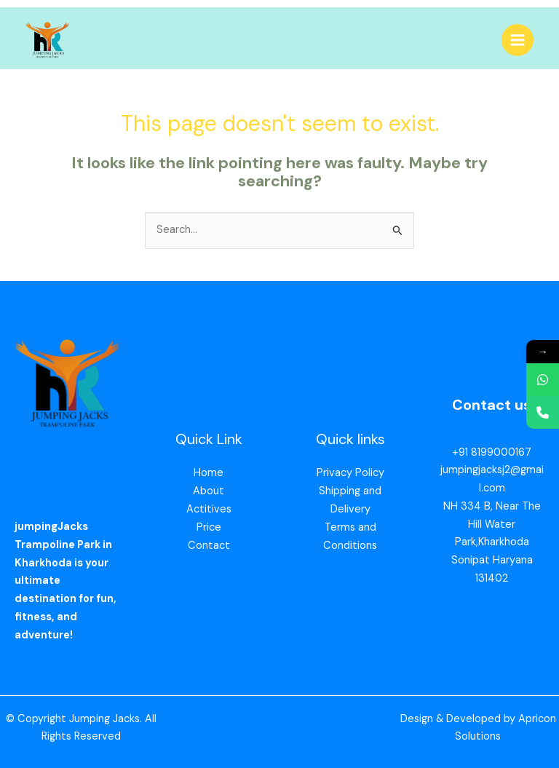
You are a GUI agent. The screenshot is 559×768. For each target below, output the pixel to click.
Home (208, 473)
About (208, 491)
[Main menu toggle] (517, 40)
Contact (209, 546)
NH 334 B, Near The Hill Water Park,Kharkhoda (492, 524)
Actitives (208, 509)
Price (209, 527)
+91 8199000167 (491, 452)
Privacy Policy (350, 473)
